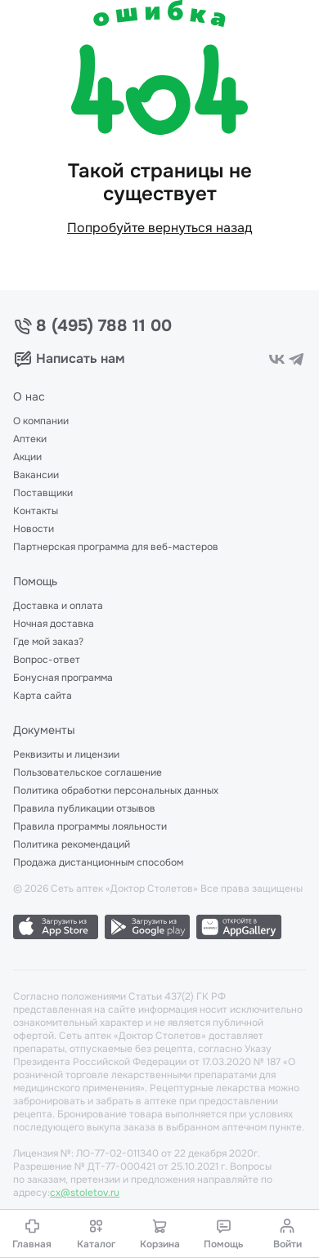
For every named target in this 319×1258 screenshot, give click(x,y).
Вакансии (36, 474)
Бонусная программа (63, 677)
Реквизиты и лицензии (66, 754)
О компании (41, 421)
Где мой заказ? (48, 641)
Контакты (35, 510)
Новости (33, 528)
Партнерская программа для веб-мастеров (115, 546)
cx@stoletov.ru (84, 1192)
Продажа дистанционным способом (98, 862)
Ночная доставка (53, 623)
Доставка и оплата (58, 605)
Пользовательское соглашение (87, 772)
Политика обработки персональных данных (115, 790)
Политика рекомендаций (71, 844)
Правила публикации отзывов (84, 808)
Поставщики (43, 492)
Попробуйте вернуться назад (159, 227)
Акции (27, 456)
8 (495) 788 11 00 (104, 326)
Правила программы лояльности (90, 826)
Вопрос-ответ (46, 659)
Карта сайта (42, 695)
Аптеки (30, 438)
